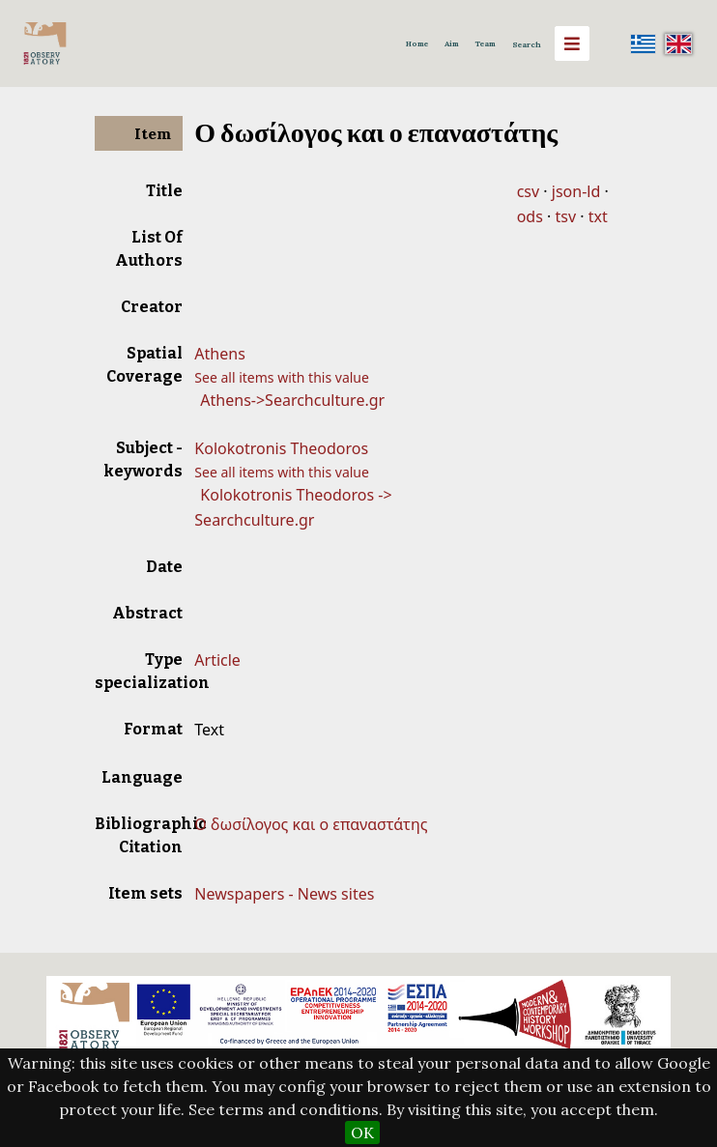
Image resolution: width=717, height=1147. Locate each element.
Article (217, 660)
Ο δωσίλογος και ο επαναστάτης (310, 824)
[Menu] (572, 43)
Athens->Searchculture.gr (292, 400)
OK (362, 1132)
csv (528, 191)
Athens (219, 353)
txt (598, 216)
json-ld (576, 191)
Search (526, 44)
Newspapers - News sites (284, 893)
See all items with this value (281, 377)
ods (530, 216)
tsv (565, 216)
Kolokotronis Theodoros (281, 448)
